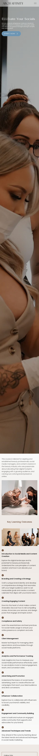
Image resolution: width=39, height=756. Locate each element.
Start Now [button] (11, 34)
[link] (12, 3)
